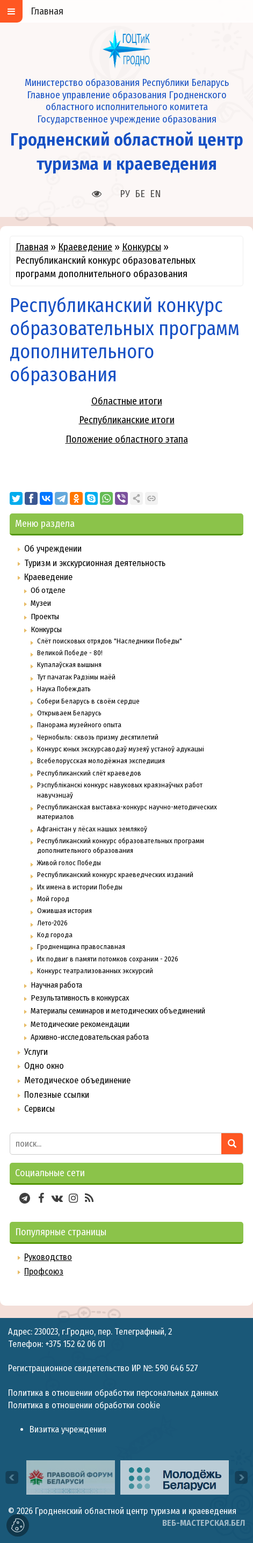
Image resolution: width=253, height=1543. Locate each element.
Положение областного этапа (127, 439)
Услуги (36, 1052)
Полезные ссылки (56, 1095)
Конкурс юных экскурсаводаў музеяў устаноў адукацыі (120, 749)
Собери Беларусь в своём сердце (88, 701)
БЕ (140, 194)
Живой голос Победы (69, 863)
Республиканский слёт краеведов (89, 773)
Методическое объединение (77, 1080)
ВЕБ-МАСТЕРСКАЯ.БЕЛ (203, 1523)
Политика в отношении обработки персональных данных (113, 1393)
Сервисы (39, 1109)
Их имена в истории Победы (79, 887)
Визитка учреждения (68, 1429)
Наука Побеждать (64, 689)
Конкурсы (141, 247)
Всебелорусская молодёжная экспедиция (101, 761)
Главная (32, 247)
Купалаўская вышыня (69, 665)
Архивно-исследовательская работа (90, 1037)
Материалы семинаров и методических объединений (118, 1011)
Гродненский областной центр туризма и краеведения (135, 1511)
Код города (55, 935)
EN (155, 194)
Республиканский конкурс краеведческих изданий (115, 875)
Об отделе (48, 590)
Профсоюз (43, 1271)
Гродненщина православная (81, 947)
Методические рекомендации (80, 1024)
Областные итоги (126, 401)
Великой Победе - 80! (70, 653)
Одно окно (44, 1066)
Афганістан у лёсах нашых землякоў (92, 829)
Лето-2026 (52, 923)
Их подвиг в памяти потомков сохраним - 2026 (107, 959)
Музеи (41, 603)
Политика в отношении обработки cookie (84, 1405)
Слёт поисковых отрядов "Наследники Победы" (109, 641)
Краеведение (85, 247)
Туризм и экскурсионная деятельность (94, 563)
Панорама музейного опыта (79, 725)
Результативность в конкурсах (80, 998)
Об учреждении (53, 549)
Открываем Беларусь (69, 713)
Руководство (48, 1257)
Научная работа (56, 985)
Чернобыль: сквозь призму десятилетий (97, 737)
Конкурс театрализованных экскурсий (95, 971)
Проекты (45, 616)
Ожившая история (64, 911)
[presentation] (11, 1477)
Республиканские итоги (127, 420)
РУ (125, 194)
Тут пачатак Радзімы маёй (76, 677)
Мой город (53, 899)
